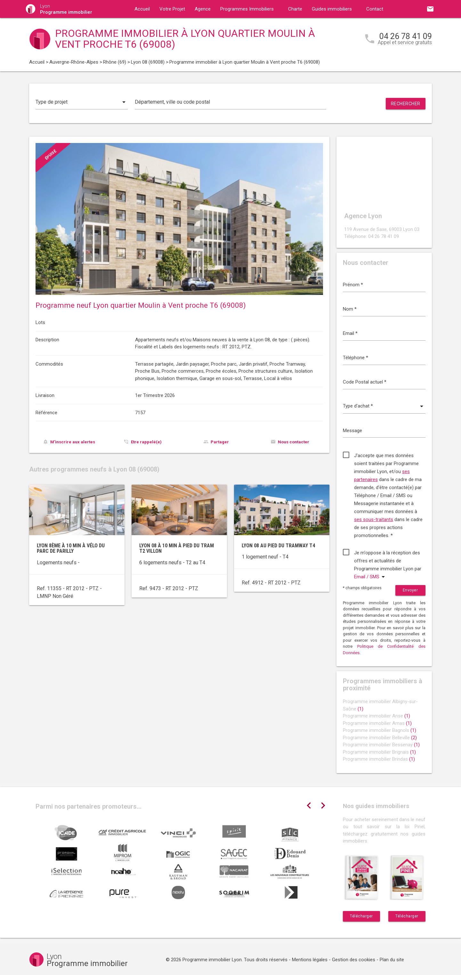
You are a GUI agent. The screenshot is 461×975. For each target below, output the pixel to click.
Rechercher (405, 103)
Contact (374, 9)
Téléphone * (355, 358)
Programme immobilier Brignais (379, 752)
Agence (203, 9)
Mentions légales (310, 960)
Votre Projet (172, 9)
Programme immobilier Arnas (377, 723)
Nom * (350, 309)
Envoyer (410, 590)
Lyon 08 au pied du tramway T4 (278, 546)
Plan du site (392, 960)
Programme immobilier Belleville (380, 738)
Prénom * (353, 285)
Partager (220, 442)
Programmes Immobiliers (247, 9)
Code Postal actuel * (364, 382)
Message (352, 430)
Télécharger (361, 916)
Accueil (142, 9)
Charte (295, 9)
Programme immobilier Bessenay (381, 745)
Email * (350, 333)
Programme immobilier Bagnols (379, 730)
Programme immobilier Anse (376, 716)
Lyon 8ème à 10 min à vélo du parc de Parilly (71, 548)
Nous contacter (293, 442)
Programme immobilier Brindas (379, 759)
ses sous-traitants (373, 519)
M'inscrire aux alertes (72, 442)
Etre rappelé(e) (146, 442)
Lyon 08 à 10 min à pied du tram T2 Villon (176, 548)
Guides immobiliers (332, 9)
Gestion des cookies (353, 960)
